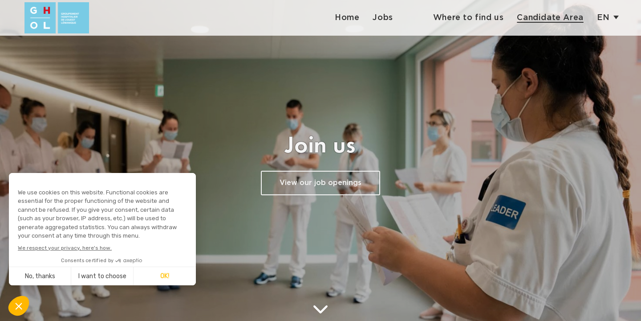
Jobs (383, 17)
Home (347, 17)
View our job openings (320, 183)
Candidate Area (550, 17)
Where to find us (468, 17)
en (603, 17)
